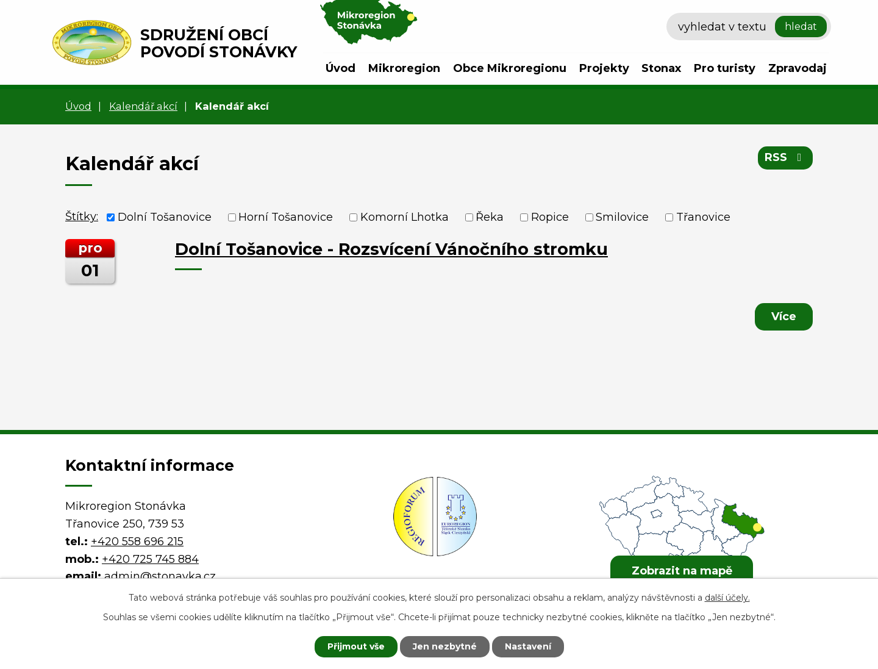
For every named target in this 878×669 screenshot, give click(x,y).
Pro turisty (724, 68)
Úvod (340, 68)
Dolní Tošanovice (165, 217)
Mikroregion (404, 68)
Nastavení (528, 646)
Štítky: (81, 216)
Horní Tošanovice (285, 217)
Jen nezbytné (445, 646)
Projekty (604, 68)
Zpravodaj (797, 68)
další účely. (727, 597)
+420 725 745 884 (150, 559)
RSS (786, 157)
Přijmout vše (356, 646)
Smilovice (622, 217)
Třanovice (703, 217)
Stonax (661, 68)
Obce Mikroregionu (509, 68)
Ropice (550, 217)
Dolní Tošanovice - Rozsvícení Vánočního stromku (391, 249)
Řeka (490, 217)
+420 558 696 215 (137, 541)
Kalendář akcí (143, 106)
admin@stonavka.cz (160, 576)
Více (783, 316)
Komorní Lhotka (404, 217)
